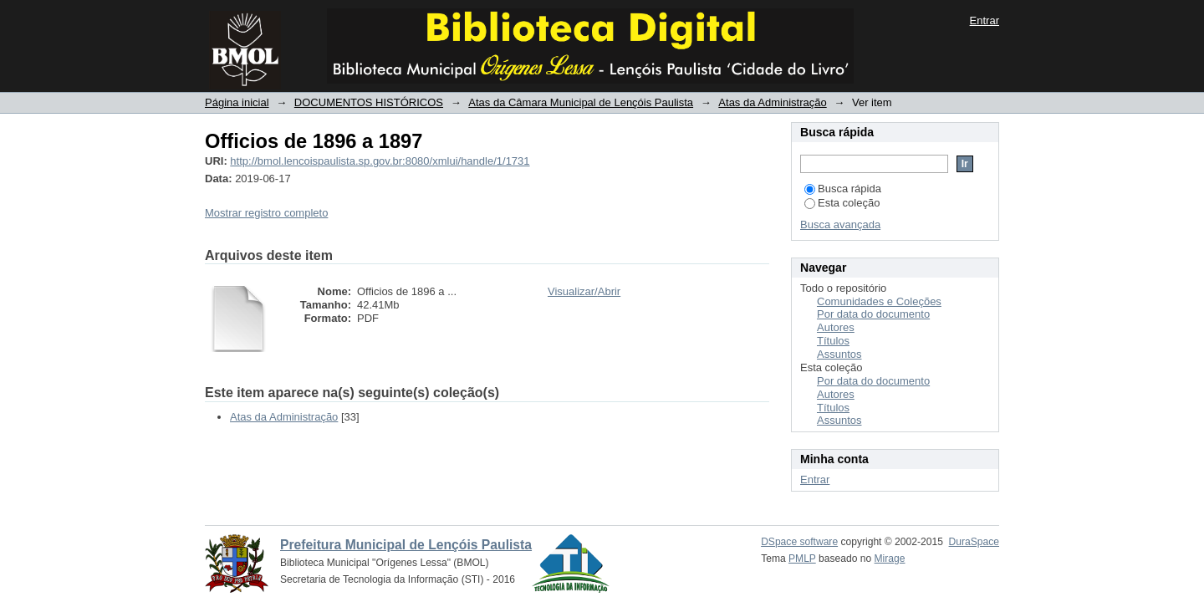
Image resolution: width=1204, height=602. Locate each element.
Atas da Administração (772, 102)
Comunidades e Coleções (879, 301)
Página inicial (237, 102)
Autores (836, 327)
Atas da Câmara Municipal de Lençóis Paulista (580, 102)
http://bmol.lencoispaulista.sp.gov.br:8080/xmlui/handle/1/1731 (379, 161)
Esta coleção (842, 202)
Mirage (890, 558)
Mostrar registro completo (266, 213)
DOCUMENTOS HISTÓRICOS (368, 102)
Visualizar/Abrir (584, 291)
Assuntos (839, 354)
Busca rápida (842, 188)
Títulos (833, 340)
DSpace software (799, 542)
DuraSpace (974, 542)
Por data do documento (873, 314)
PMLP (802, 558)
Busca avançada (840, 224)
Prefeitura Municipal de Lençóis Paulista (406, 545)
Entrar (984, 20)
